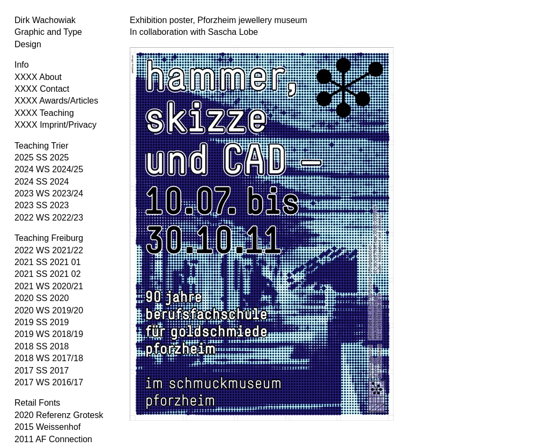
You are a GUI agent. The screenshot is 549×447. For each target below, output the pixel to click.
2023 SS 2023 (41, 205)
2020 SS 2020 (41, 298)
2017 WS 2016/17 (48, 382)
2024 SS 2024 (41, 181)
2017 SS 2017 (41, 370)
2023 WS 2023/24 (48, 193)
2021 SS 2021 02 (47, 274)
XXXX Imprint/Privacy (55, 124)
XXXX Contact (41, 88)
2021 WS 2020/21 (48, 286)
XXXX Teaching (44, 113)
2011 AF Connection (53, 439)
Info (21, 64)
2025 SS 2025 (41, 157)
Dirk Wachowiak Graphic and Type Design (48, 32)
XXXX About (38, 77)
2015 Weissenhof (47, 426)
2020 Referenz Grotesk (58, 415)
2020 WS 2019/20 (48, 310)
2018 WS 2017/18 (48, 358)
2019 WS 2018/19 (48, 334)
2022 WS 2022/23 (48, 217)
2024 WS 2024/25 (48, 169)
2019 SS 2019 (41, 322)
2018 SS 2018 (41, 346)
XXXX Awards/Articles (56, 100)
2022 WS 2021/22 (48, 250)
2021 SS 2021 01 (47, 262)
